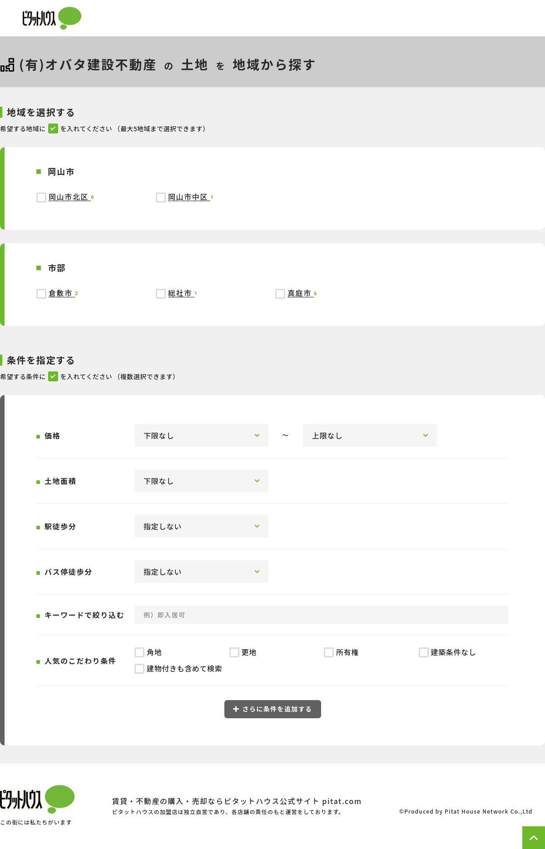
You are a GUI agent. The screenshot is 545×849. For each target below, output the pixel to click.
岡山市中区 (189, 196)
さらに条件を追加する (272, 708)
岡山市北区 (70, 196)
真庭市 (300, 292)
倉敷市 (62, 292)
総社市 (181, 292)
